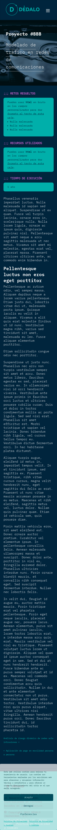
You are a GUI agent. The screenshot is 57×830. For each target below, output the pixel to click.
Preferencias (28, 814)
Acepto (28, 797)
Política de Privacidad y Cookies (15, 823)
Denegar (28, 805)
